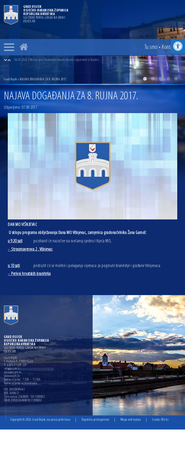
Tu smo (151, 47)
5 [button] (176, 78)
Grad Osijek (10, 79)
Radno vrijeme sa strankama (20, 383)
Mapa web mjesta (130, 420)
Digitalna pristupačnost (95, 420)
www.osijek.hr (12, 376)
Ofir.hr (165, 420)
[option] (97, 60)
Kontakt (169, 47)
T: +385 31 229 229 (15, 365)
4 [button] (168, 78)
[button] (178, 46)
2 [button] (152, 78)
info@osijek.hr (12, 369)
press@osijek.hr (13, 372)
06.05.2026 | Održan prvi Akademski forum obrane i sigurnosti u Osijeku (57, 60)
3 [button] (160, 78)
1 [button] (144, 78)
